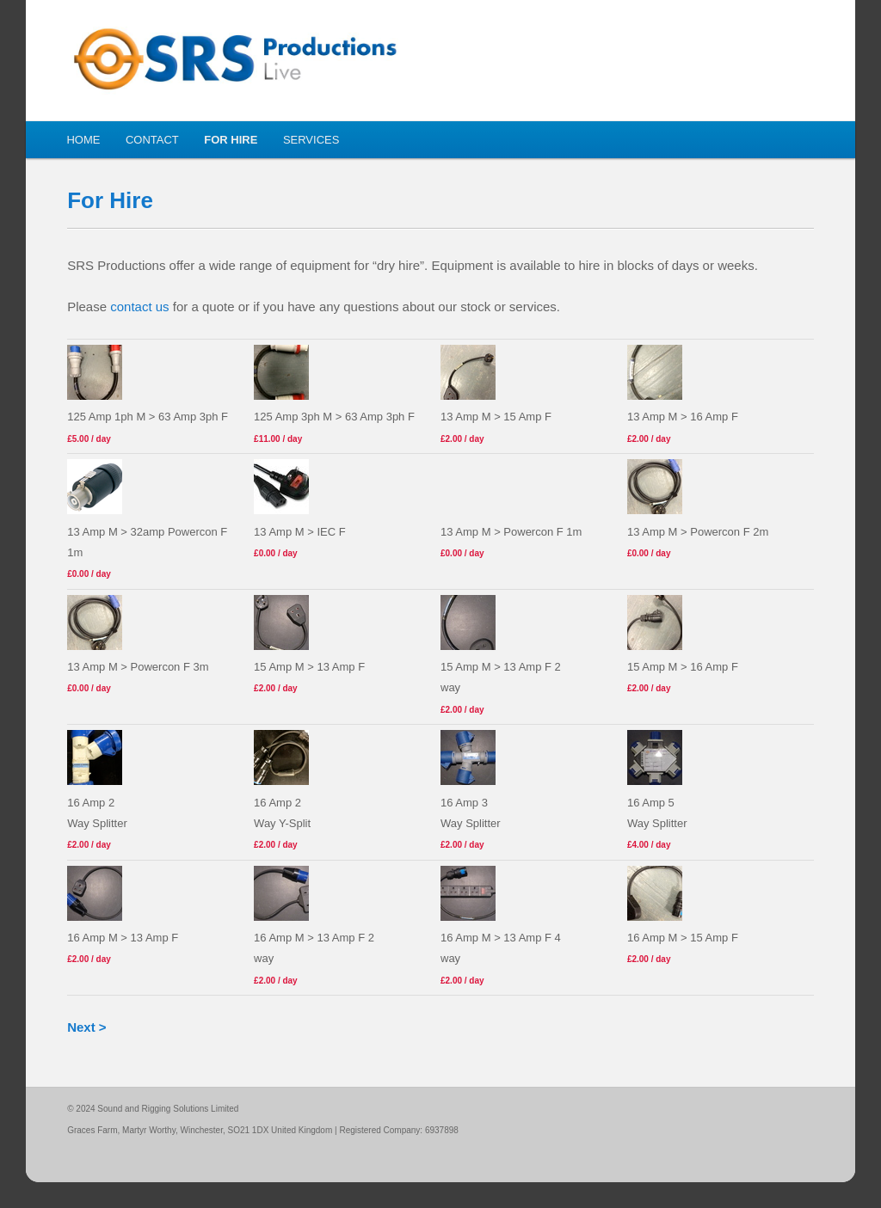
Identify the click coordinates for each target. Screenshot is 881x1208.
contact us (139, 306)
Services (311, 139)
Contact (152, 139)
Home (83, 139)
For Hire (230, 139)
